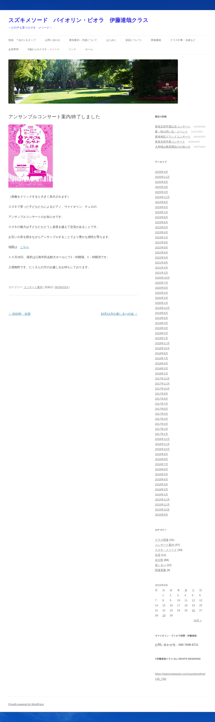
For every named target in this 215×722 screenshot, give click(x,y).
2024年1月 (161, 212)
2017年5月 (161, 413)
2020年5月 (161, 287)
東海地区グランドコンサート (172, 136)
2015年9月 (161, 514)
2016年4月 (161, 479)
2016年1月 (161, 494)
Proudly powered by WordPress (26, 704)
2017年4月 (161, 418)
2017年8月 (161, 398)
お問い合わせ (52, 40)
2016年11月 (162, 444)
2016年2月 (161, 489)
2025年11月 (162, 177)
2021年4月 (161, 267)
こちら (24, 247)
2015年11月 (162, 504)
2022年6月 (161, 252)
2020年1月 (161, 303)
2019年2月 (161, 333)
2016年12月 (162, 439)
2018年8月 (161, 353)
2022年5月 (161, 257)
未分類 (159, 560)
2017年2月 (161, 429)
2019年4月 (161, 323)
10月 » (198, 620)
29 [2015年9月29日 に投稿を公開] (163, 615)
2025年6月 (161, 182)
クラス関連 (162, 539)
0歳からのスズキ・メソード (43, 49)
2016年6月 (161, 469)
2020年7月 (161, 282)
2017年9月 (161, 393)
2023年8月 (161, 222)
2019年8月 (161, 313)
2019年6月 (161, 318)
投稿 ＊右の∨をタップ (22, 40)
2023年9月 (161, 217)
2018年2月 (161, 368)
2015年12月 (162, 499)
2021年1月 (161, 272)
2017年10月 (162, 388)
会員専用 (13, 49)
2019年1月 (161, 338)
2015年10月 (162, 509)
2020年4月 (161, 292)
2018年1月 (161, 373)
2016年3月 (161, 484)
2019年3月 (161, 328)
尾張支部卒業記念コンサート (172, 126)
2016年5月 (161, 474)
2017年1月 (161, 434)
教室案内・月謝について (83, 40)
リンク (72, 49)
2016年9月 (161, 454)
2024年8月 (161, 202)
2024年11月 (162, 197)
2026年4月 (161, 171)
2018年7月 (161, 358)
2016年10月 (162, 449)
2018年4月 (161, 363)
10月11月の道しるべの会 (119, 313)
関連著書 (160, 570)
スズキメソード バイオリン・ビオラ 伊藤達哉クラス (78, 20)
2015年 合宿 (19, 313)
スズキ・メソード (166, 549)
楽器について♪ (134, 40)
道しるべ (160, 565)
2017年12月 (162, 378)
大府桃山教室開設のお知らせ (172, 146)
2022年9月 (161, 242)
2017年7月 (161, 403)
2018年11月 (162, 343)
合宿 (157, 555)
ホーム (89, 49)
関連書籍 (156, 40)
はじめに (111, 40)
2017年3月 (161, 423)
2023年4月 (161, 232)
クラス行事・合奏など (182, 40)
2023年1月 (161, 237)
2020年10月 (162, 277)
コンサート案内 (33, 287)
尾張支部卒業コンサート (170, 141)
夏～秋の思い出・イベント (171, 131)
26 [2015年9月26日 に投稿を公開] (193, 610)
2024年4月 (161, 207)
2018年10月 (162, 348)
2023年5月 (161, 227)
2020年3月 (161, 297)
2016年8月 (161, 459)
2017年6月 (161, 408)
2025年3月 (161, 187)
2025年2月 (161, 192)
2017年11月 (162, 383)
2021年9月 (161, 262)
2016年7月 (161, 464)
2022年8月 (161, 247)
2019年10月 (162, 308)
